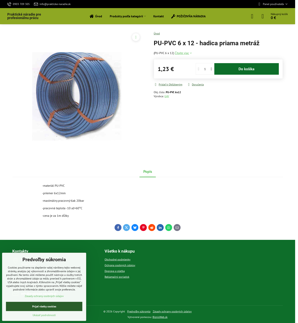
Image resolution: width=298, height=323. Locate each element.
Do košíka (246, 68)
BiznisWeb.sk (160, 317)
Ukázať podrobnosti (44, 315)
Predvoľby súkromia (138, 311)
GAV (166, 96)
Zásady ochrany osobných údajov (172, 311)
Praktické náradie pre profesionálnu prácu (24, 16)
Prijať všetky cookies (44, 306)
